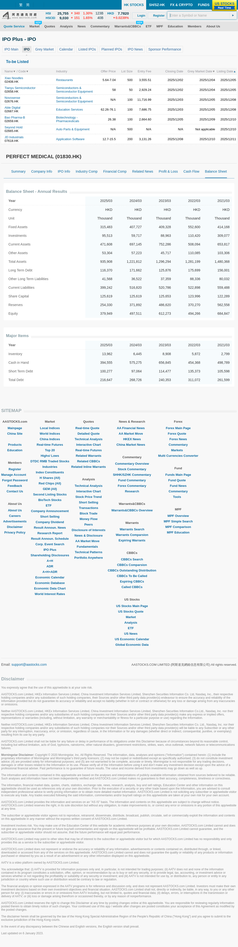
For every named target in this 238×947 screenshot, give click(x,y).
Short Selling (49, 516)
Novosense (12, 98)
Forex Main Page (178, 428)
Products (15, 444)
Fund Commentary (132, 480)
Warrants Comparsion (132, 535)
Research (132, 491)
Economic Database (50, 583)
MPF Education (178, 532)
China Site (15, 433)
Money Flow (88, 519)
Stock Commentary (132, 469)
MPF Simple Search (178, 521)
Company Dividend (50, 522)
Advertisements (15, 521)
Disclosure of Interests (88, 530)
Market (132, 617)
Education (14, 450)
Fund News (178, 486)
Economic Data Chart (50, 588)
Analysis (131, 622)
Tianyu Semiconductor (20, 88)
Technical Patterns (88, 552)
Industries (49, 467)
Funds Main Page (178, 475)
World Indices (50, 433)
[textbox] (202, 15)
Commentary (178, 444)
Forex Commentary (132, 486)
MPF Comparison (178, 527)
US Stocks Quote (132, 611)
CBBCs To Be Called (132, 576)
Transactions (88, 508)
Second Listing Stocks (50, 494)
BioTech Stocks (50, 500)
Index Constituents (50, 472)
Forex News (178, 439)
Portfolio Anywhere (88, 557)
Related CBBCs (88, 461)
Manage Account (15, 475)
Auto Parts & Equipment (72, 129)
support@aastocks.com (29, 664)
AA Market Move (88, 541)
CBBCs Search (132, 559)
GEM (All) (50, 489)
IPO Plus (50, 550)
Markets (178, 450)
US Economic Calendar (132, 639)
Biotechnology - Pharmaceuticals (67, 119)
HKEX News (132, 439)
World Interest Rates (50, 594)
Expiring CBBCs (132, 581)
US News (132, 633)
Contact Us (14, 491)
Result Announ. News (50, 527)
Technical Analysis (89, 439)
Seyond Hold (13, 127)
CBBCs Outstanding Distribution (132, 570)
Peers (88, 524)
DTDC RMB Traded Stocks (50, 461)
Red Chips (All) (50, 483)
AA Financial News (132, 428)
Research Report (49, 533)
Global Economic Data (132, 644)
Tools (178, 497)
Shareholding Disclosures (50, 555)
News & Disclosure (89, 535)
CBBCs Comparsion (132, 565)
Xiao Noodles (14, 78)
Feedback (15, 486)
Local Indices (50, 428)
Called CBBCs (131, 587)
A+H (50, 561)
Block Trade (88, 513)
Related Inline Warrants (88, 467)
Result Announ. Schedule (50, 538)
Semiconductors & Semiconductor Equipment (74, 89)
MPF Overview (178, 516)
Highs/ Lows (50, 456)
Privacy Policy (14, 532)
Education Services (69, 109)
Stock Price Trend (88, 497)
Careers (15, 516)
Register (15, 469)
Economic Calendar (49, 577)
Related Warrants (88, 456)
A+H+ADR (49, 572)
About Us (15, 510)
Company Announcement (50, 511)
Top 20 (50, 450)
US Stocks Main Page (132, 606)
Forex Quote (178, 433)
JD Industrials (14, 137)
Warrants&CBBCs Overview (131, 510)
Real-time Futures (50, 444)
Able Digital (12, 107)
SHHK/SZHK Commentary (132, 475)
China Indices (50, 439)
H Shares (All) (50, 478)
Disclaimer (15, 527)
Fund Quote (178, 480)
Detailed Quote (88, 433)
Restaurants (64, 80)
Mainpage (15, 428)
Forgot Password (15, 480)
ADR (49, 566)
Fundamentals (88, 546)
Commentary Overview (132, 463)
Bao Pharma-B (15, 117)
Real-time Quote (88, 428)
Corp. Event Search (49, 544)
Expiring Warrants (132, 540)
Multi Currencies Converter (178, 456)
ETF (50, 505)
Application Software (70, 139)
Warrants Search (132, 529)
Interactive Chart (88, 444)
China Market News (131, 444)
